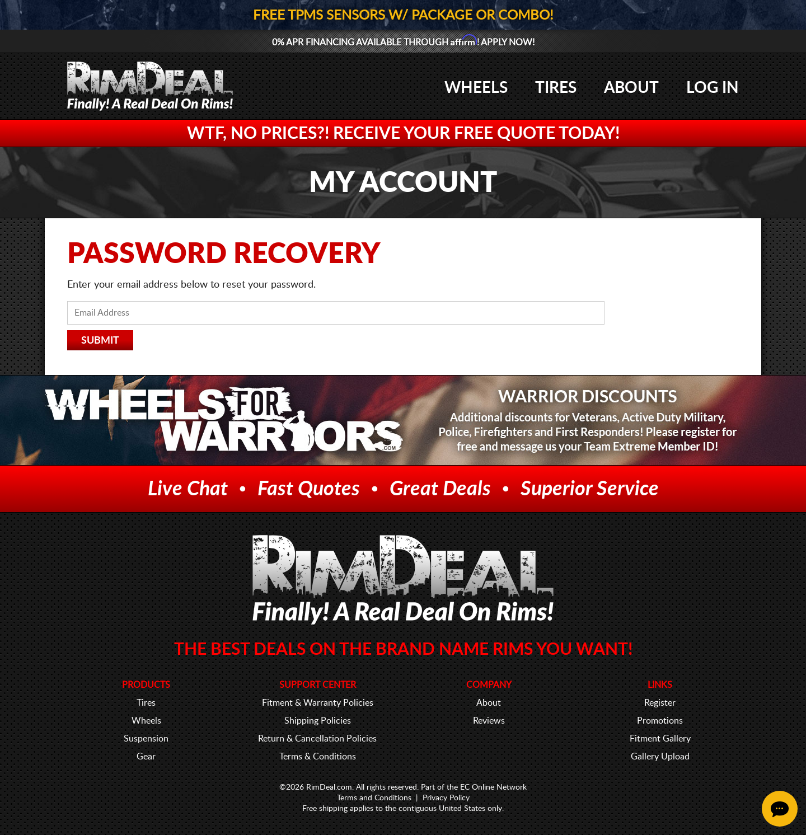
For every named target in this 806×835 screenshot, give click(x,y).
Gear (146, 756)
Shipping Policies (317, 720)
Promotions (660, 720)
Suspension (146, 738)
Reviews (489, 720)
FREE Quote (504, 133)
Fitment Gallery (660, 738)
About (631, 88)
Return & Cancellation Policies (317, 738)
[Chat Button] (780, 809)
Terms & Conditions (317, 756)
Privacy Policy (446, 798)
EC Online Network (493, 787)
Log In (712, 88)
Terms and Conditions (374, 798)
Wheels (476, 88)
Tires (556, 88)
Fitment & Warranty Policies (317, 702)
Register (660, 702)
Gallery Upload (660, 756)
